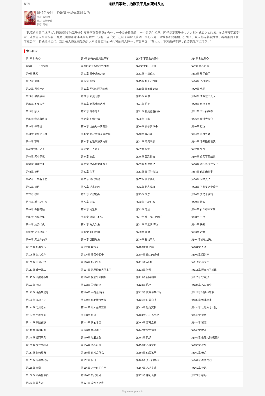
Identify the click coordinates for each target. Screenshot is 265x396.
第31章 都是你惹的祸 (148, 111)
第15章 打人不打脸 (147, 81)
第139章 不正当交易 (147, 315)
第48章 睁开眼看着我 (203, 141)
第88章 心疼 (198, 217)
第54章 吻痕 (88, 156)
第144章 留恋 (198, 322)
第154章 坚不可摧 (91, 345)
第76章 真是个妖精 (202, 194)
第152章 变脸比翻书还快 (205, 337)
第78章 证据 (88, 201)
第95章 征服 (143, 232)
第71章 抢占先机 (145, 186)
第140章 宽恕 (198, 315)
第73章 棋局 (33, 194)
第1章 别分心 (33, 58)
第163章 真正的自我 (147, 360)
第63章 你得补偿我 (147, 171)
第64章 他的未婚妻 (202, 171)
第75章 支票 (143, 194)
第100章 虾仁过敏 (201, 239)
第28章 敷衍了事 (200, 103)
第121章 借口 (33, 284)
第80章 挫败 (198, 201)
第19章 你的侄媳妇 (147, 88)
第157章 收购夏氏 (36, 352)
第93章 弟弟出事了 (36, 232)
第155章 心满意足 (146, 345)
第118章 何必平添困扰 (93, 277)
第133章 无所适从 (36, 307)
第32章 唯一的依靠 (202, 111)
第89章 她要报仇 (35, 224)
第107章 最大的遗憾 (147, 254)
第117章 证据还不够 (37, 277)
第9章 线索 (32, 73)
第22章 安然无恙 (90, 96)
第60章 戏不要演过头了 (204, 164)
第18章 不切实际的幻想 (94, 88)
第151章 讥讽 (143, 337)
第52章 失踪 (198, 149)
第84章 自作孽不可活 (203, 209)
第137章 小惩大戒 (36, 315)
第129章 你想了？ (36, 300)
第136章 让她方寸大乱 (204, 307)
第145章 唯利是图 (36, 330)
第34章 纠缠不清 (90, 119)
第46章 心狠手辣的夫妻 (94, 141)
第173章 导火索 (34, 382)
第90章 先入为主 (90, 224)
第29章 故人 (33, 111)
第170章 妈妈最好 (91, 375)
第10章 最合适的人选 (93, 73)
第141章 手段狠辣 (36, 322)
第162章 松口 (88, 360)
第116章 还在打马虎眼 (204, 269)
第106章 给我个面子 (92, 254)
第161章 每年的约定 (37, 360)
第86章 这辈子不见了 (93, 217)
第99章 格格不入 (145, 239)
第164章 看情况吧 (201, 360)
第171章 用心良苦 (146, 375)
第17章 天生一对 (35, 88)
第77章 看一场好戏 (36, 201)
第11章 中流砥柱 (145, 73)
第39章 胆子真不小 (147, 126)
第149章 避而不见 (36, 337)
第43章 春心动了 (145, 134)
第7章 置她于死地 (146, 66)
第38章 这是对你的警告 (94, 126)
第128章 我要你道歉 (202, 292)
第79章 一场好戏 (145, 201)
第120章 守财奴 (200, 277)
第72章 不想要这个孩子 (204, 186)
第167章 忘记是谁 (146, 367)
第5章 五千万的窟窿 (37, 66)
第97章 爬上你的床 (36, 239)
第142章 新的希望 (91, 322)
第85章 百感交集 (35, 217)
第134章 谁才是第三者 (93, 307)
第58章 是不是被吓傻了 (94, 164)
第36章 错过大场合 (202, 119)
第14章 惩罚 (88, 81)
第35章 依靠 (143, 119)
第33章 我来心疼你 (36, 119)
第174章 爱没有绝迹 (92, 382)
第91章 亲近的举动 (147, 224)
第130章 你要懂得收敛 (93, 300)
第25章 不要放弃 (35, 103)
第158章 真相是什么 (92, 352)
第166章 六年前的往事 (93, 367)
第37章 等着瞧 (34, 126)
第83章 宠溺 (143, 209)
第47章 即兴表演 (145, 141)
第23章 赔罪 (143, 96)
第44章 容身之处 (200, 134)
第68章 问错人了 (200, 179)
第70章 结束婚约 (90, 186)
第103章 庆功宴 (145, 247)
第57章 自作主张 (35, 164)
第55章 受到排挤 (145, 156)
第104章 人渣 (198, 247)
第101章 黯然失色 (36, 247)
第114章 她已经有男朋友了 (96, 269)
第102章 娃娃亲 (90, 247)
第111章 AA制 (144, 262)
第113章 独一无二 (36, 269)
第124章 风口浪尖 (201, 284)
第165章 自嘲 (33, 367)
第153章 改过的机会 (37, 345)
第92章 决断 (198, 224)
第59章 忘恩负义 (145, 164)
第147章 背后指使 (146, 330)
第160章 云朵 (198, 352)
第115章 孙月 (143, 269)
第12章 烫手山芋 (200, 73)
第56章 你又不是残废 (203, 156)
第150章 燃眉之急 (91, 337)
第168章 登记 (198, 367)
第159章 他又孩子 (146, 352)
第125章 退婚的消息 (37, 292)
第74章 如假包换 (90, 194)
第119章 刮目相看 (146, 277)
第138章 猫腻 (88, 315)
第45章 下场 (33, 141)
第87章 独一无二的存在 (149, 217)
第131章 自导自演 (146, 300)
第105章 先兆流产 (36, 254)
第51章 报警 (143, 149)
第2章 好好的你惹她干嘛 (95, 58)
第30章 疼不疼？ (90, 111)
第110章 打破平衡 (91, 262)
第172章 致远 (198, 375)
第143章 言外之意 (146, 322)
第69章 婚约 (33, 186)
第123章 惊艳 (143, 284)
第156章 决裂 (198, 345)
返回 (27, 4)
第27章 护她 (143, 103)
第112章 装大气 (200, 262)
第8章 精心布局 (200, 66)
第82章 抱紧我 (89, 209)
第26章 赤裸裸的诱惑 (93, 103)
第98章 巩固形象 (90, 239)
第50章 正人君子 (90, 149)
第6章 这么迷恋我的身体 (95, 66)
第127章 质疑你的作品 (149, 292)
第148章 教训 (198, 330)
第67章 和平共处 (145, 179)
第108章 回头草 (200, 254)
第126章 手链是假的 (92, 292)
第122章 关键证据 (91, 284)
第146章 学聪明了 (91, 330)
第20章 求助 (198, 88)
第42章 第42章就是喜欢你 (95, 134)
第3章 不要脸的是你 (147, 58)
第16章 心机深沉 (200, 81)
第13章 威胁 (33, 81)
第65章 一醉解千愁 (36, 179)
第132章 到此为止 (201, 300)
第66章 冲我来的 (90, 179)
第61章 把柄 (33, 171)
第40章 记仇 (198, 126)
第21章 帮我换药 (35, 96)
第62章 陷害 (88, 171)
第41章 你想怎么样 (36, 134)
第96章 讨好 (198, 232)
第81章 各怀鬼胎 (35, 209)
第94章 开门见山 (90, 232)
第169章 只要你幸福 (37, 375)
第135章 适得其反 (146, 307)
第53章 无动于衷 (35, 156)
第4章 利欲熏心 (200, 58)
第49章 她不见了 (35, 149)
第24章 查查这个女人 (203, 96)
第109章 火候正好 (36, 262)
